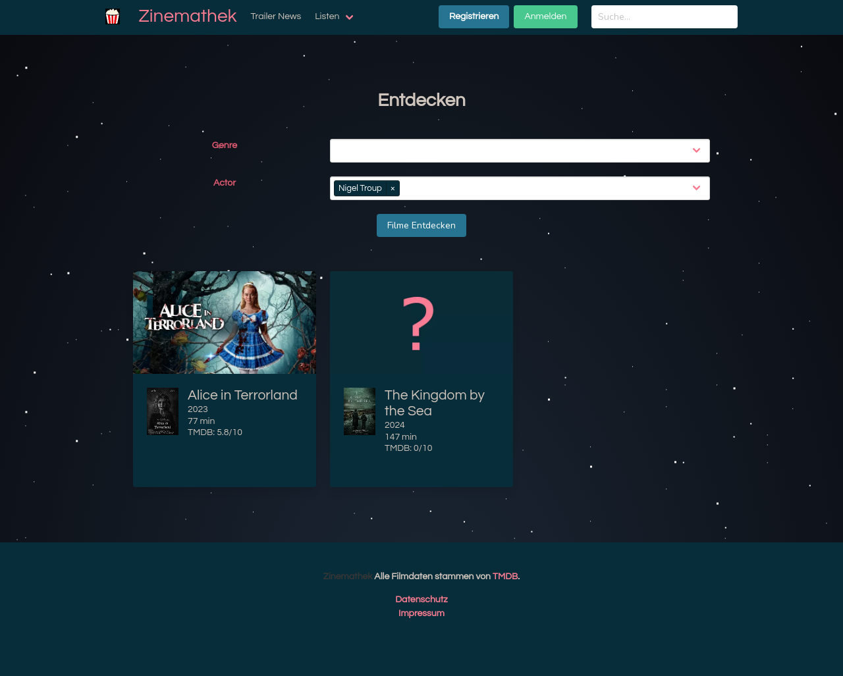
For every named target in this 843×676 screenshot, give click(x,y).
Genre (224, 145)
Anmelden (545, 16)
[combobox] (522, 151)
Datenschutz (421, 599)
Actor (224, 183)
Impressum (421, 613)
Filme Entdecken (421, 225)
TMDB (505, 576)
